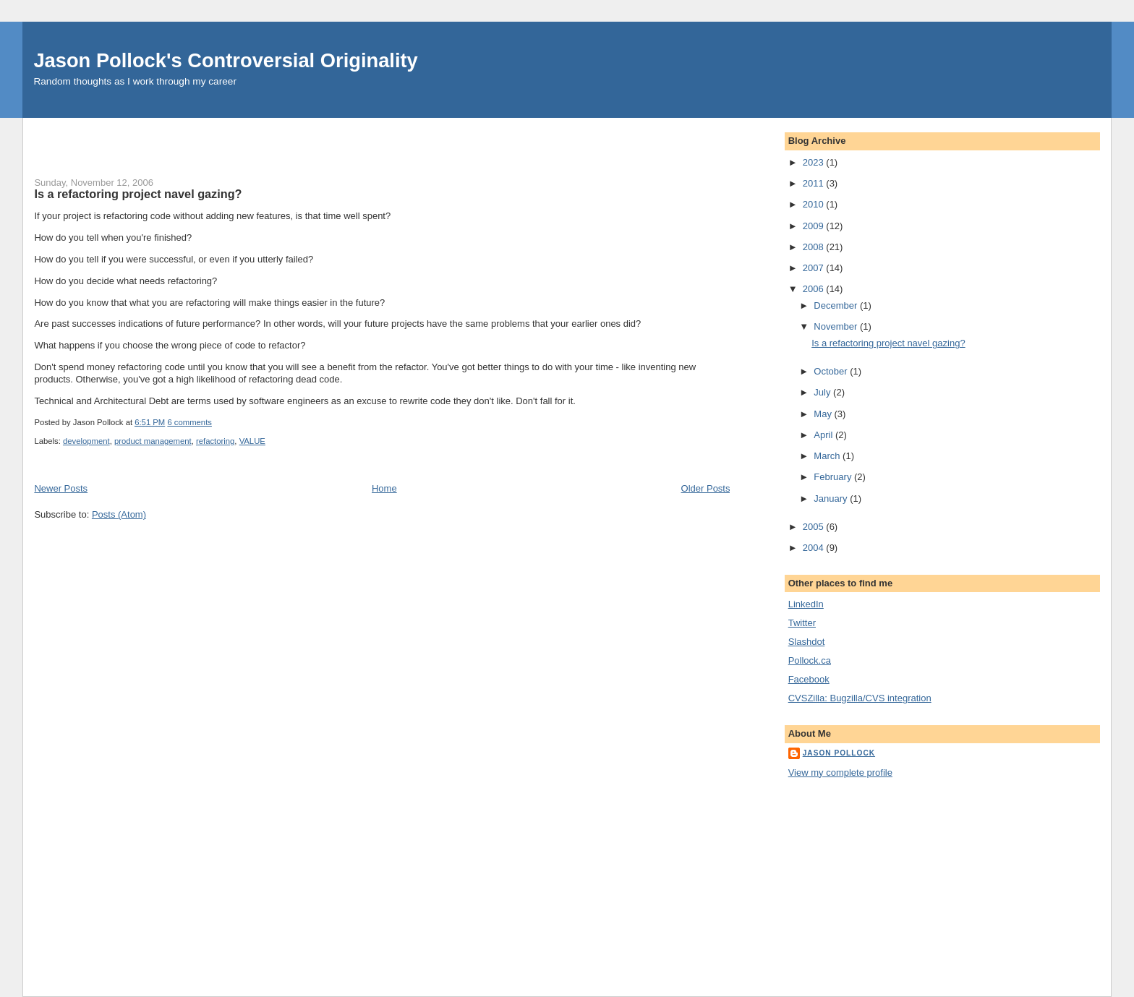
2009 (815, 226)
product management (153, 441)
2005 (815, 526)
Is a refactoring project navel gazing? (138, 193)
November (837, 326)
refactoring (215, 441)
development (86, 441)
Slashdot (806, 641)
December (837, 305)
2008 (815, 246)
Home (384, 488)
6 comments (189, 422)
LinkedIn (806, 604)
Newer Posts (61, 488)
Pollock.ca (809, 660)
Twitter (802, 622)
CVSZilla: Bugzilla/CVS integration (860, 698)
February (834, 476)
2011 (815, 183)
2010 (815, 204)
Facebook (809, 679)
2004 (815, 547)
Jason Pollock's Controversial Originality (225, 60)
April (824, 434)
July (823, 392)
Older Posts (705, 488)
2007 (815, 267)
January (832, 498)
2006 (815, 288)
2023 (815, 162)
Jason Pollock (839, 753)
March (828, 455)
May (824, 413)
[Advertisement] (203, 139)
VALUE (252, 441)
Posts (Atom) (119, 514)
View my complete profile (840, 772)
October (832, 371)
